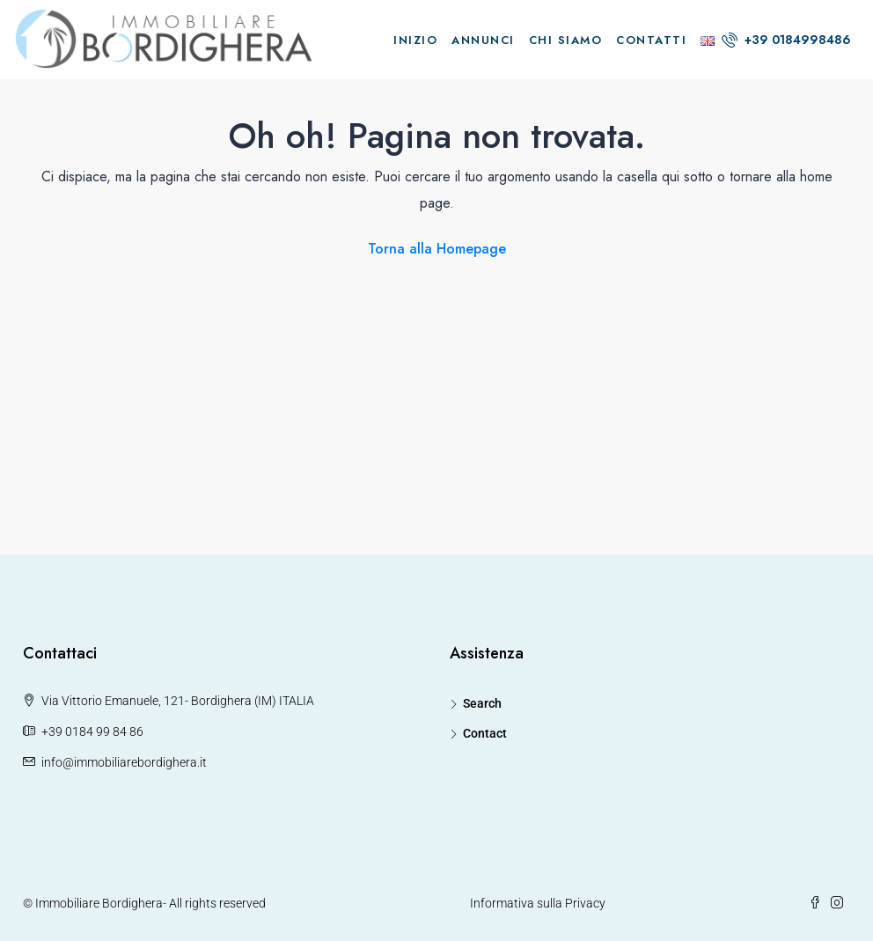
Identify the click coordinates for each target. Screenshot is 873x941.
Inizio (415, 40)
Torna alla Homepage (437, 249)
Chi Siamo (566, 40)
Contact (485, 733)
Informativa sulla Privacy (537, 903)
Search (482, 703)
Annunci (483, 40)
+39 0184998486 (786, 39)
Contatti (651, 40)
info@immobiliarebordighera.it (124, 762)
